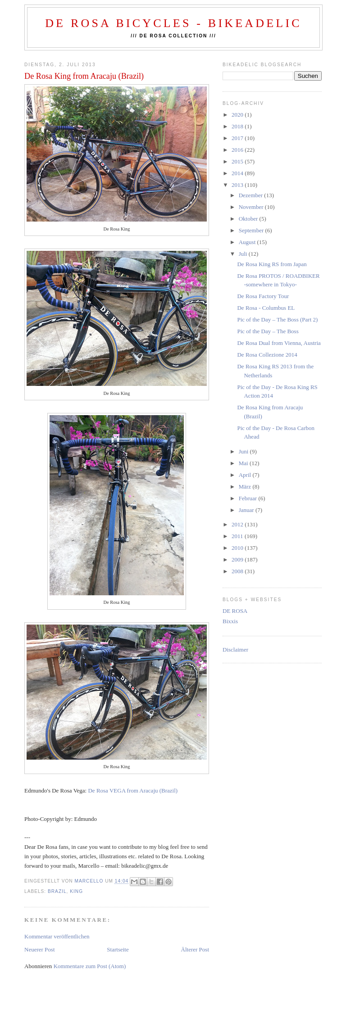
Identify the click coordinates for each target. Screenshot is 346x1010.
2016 (238, 149)
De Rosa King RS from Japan (271, 264)
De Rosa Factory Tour (263, 296)
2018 (238, 126)
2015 (238, 161)
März (246, 486)
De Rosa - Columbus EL (266, 307)
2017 (238, 138)
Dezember (251, 195)
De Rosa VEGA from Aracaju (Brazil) (133, 790)
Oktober (249, 218)
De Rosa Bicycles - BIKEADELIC (173, 23)
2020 (238, 114)
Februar (249, 498)
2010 (238, 547)
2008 (238, 571)
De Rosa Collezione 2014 (267, 354)
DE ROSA (235, 610)
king (76, 891)
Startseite (117, 949)
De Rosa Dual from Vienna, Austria (278, 343)
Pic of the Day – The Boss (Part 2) (277, 319)
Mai (244, 463)
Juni (244, 451)
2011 (238, 536)
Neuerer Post (39, 949)
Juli (244, 253)
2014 (238, 173)
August (248, 242)
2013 (238, 184)
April (246, 474)
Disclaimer (235, 649)
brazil (57, 891)
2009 (238, 559)
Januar (247, 510)
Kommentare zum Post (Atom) (90, 966)
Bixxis (230, 621)
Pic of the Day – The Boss (267, 331)
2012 (238, 524)
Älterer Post (195, 949)
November (252, 207)
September (252, 230)
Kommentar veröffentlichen (57, 936)
